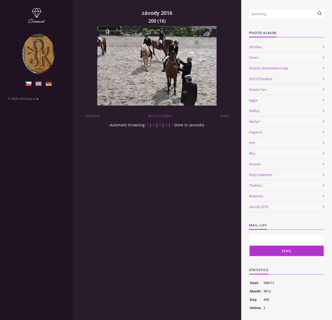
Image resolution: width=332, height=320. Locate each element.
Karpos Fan (257, 89)
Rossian (255, 164)
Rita (252, 153)
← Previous (90, 115)
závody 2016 (258, 206)
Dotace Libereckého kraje (268, 68)
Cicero (254, 57)
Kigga (253, 100)
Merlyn (254, 121)
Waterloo (256, 196)
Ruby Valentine (260, 174)
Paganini (255, 132)
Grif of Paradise (260, 78)
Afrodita (255, 46)
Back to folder (160, 115)
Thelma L (256, 185)
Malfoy (254, 110)
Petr (252, 142)
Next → (227, 115)
